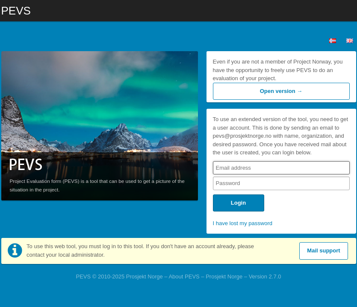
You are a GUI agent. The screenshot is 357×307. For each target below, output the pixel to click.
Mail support (323, 250)
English (349, 40)
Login (238, 203)
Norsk (332, 40)
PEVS (16, 8)
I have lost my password (242, 223)
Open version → (281, 91)
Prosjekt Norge (224, 276)
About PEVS (183, 276)
